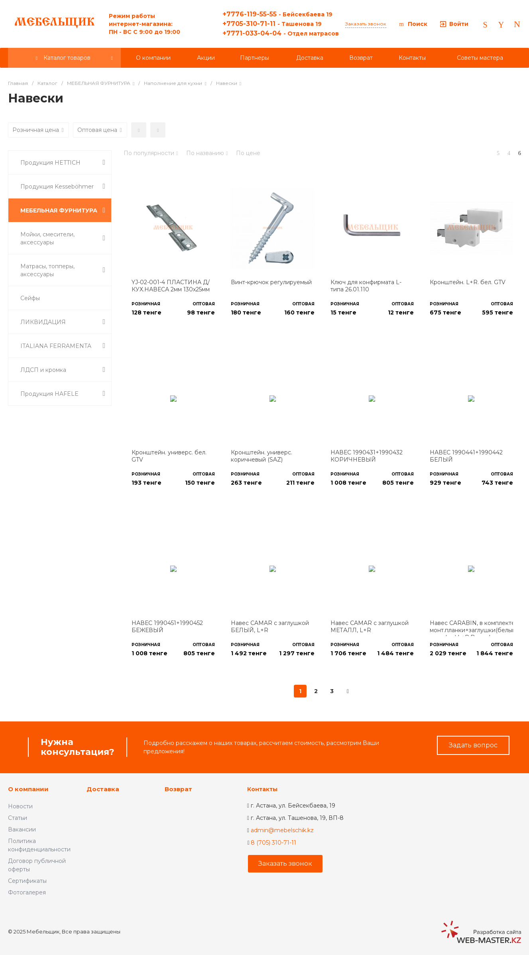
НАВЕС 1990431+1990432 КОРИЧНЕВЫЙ (366, 456)
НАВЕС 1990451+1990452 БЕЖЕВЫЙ (167, 626)
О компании (28, 789)
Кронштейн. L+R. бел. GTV (467, 282)
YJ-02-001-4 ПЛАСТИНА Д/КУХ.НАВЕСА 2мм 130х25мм (171, 286)
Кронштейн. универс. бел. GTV (169, 456)
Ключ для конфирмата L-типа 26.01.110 (365, 286)
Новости (20, 806)
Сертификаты (27, 880)
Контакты (262, 789)
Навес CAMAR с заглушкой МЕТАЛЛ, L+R (369, 626)
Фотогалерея (27, 892)
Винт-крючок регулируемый (271, 282)
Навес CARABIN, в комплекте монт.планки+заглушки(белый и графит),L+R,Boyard (473, 630)
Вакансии (22, 829)
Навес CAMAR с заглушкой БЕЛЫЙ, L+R (270, 626)
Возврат (178, 789)
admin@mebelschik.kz (282, 830)
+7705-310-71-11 (272, 24)
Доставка (103, 789)
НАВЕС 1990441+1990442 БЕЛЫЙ (466, 456)
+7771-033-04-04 (280, 33)
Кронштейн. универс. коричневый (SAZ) (261, 456)
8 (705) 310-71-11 (273, 842)
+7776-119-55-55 (277, 14)
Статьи (17, 817)
